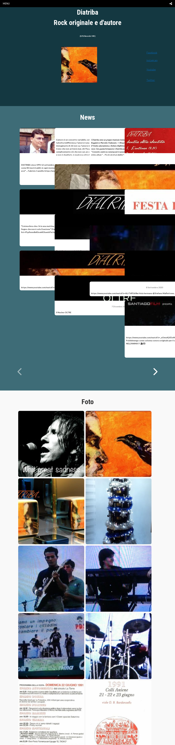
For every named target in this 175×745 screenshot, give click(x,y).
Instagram (152, 60)
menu (6, 3)
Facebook (151, 52)
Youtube (151, 69)
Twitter (150, 80)
